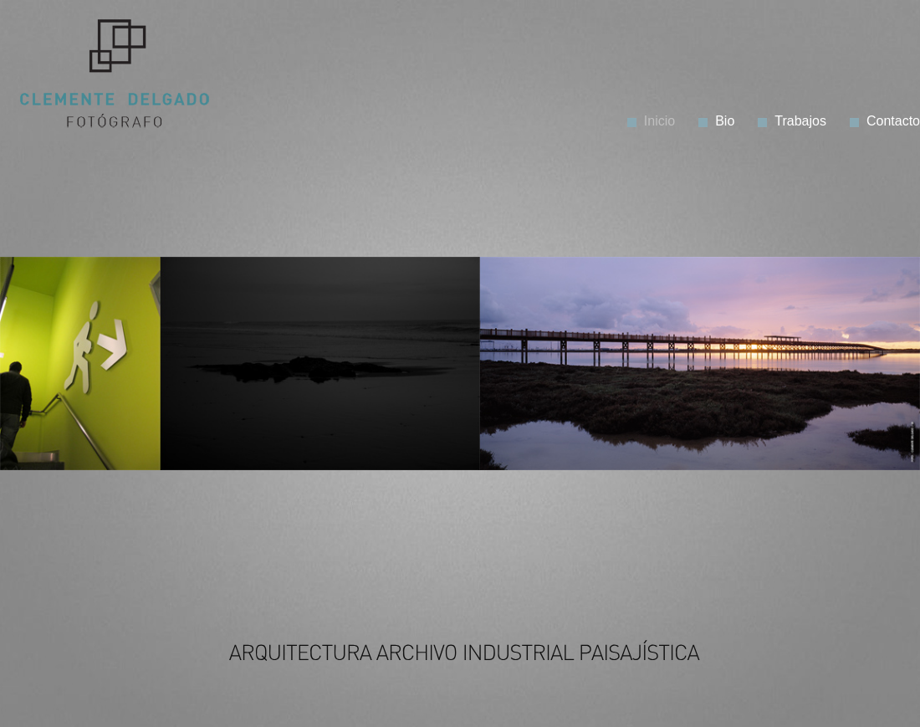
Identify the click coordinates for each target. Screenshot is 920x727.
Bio (724, 121)
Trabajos (800, 121)
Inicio (659, 121)
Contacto (893, 121)
